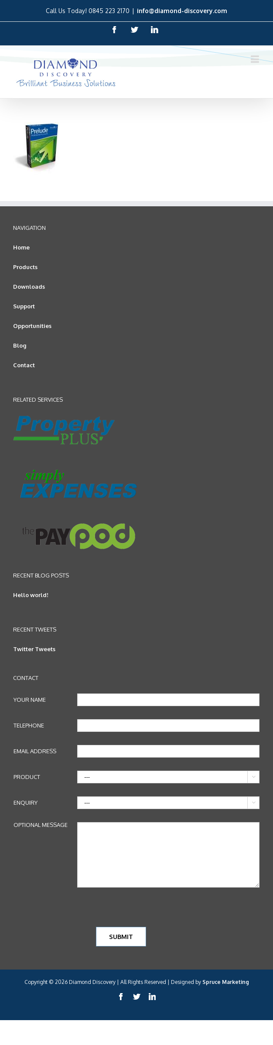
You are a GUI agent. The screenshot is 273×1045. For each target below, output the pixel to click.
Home (21, 247)
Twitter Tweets (34, 648)
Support (24, 306)
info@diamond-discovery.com (182, 10)
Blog (19, 345)
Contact (24, 365)
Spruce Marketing (225, 982)
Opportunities (32, 325)
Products (25, 266)
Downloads (29, 286)
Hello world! (30, 594)
